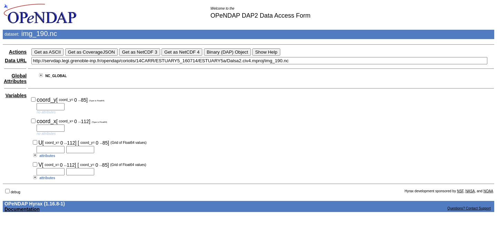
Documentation (22, 209)
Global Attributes (15, 78)
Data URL (16, 60)
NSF (460, 191)
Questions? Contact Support (469, 208)
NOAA (488, 191)
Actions (18, 52)
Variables (16, 95)
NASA (470, 191)
